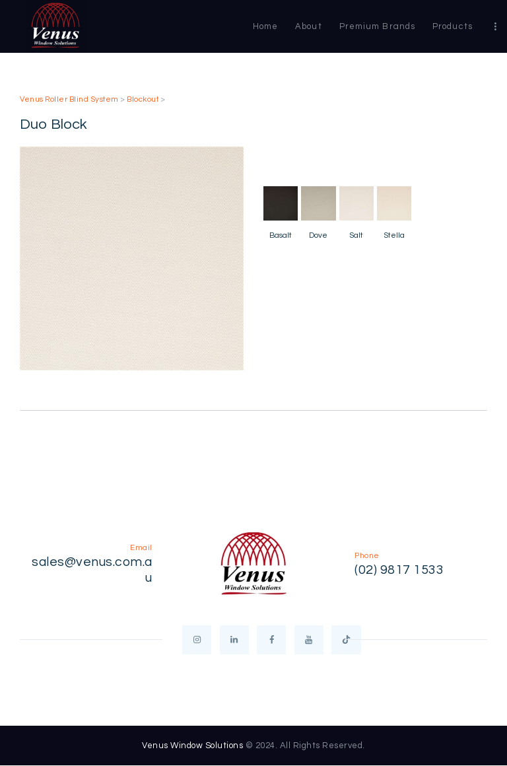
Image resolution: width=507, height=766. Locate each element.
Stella (394, 235)
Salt (356, 235)
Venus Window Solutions (192, 745)
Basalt (280, 235)
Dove (318, 235)
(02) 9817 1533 (399, 569)
